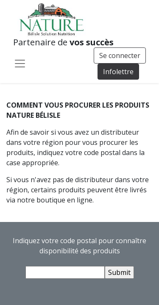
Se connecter (119, 55)
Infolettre (118, 71)
